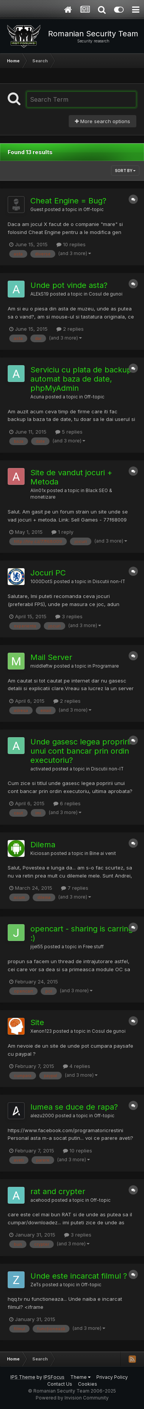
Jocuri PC (48, 572)
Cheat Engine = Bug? (68, 200)
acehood (40, 1200)
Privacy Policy (112, 1377)
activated (40, 769)
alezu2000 (42, 1115)
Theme (80, 1377)
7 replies (74, 888)
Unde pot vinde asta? (69, 285)
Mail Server (51, 657)
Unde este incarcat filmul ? (78, 1276)
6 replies (67, 803)
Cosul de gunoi (105, 294)
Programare (106, 666)
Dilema (42, 844)
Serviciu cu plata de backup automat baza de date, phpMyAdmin (81, 379)
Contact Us (59, 1384)
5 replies (69, 432)
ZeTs (35, 1284)
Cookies (87, 1384)
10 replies (71, 244)
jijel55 (36, 946)
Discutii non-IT (109, 581)
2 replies (70, 329)
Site (37, 1022)
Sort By (125, 170)
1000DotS (41, 581)
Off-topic (93, 209)
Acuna (37, 397)
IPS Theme (22, 1377)
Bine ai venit (102, 853)
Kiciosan (40, 853)
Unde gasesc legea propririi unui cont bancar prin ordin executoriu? (80, 751)
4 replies (76, 1066)
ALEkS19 (39, 294)
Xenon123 (41, 1031)
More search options (102, 121)
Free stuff (93, 946)
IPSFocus (54, 1377)
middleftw (41, 666)
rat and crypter (57, 1191)
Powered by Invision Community (72, 1398)
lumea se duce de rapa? (74, 1107)
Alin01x (38, 490)
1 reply (62, 532)
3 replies (69, 616)
